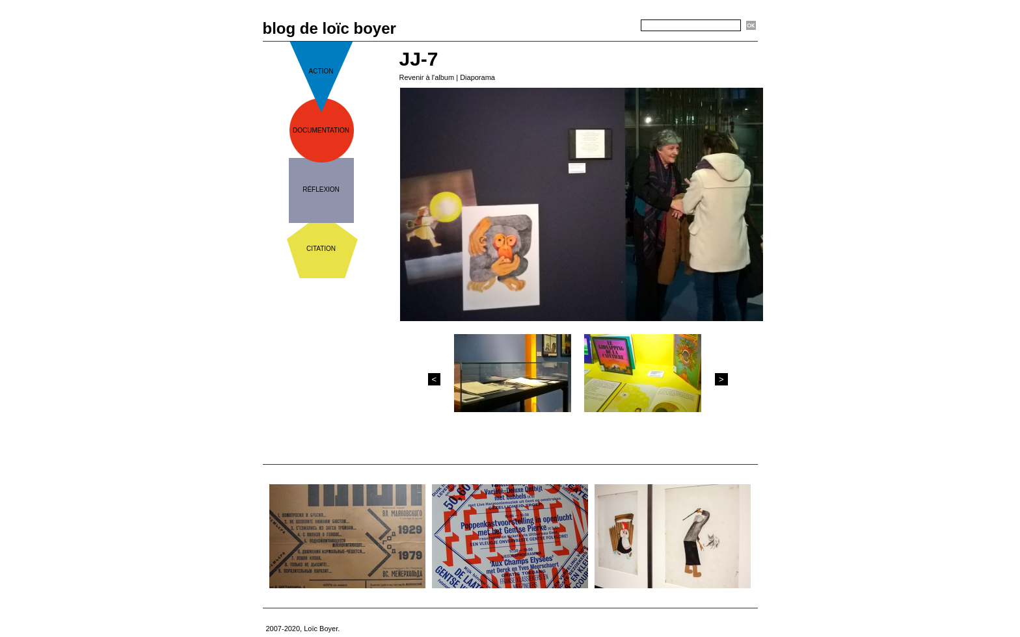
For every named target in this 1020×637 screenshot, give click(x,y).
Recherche (618, 26)
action (321, 71)
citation (321, 248)
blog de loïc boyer (329, 28)
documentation (321, 130)
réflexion (321, 189)
